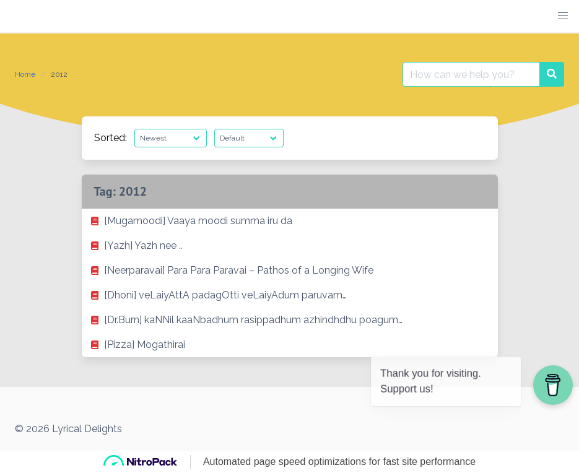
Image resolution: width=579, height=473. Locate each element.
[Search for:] (471, 74)
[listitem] (290, 221)
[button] (563, 16)
